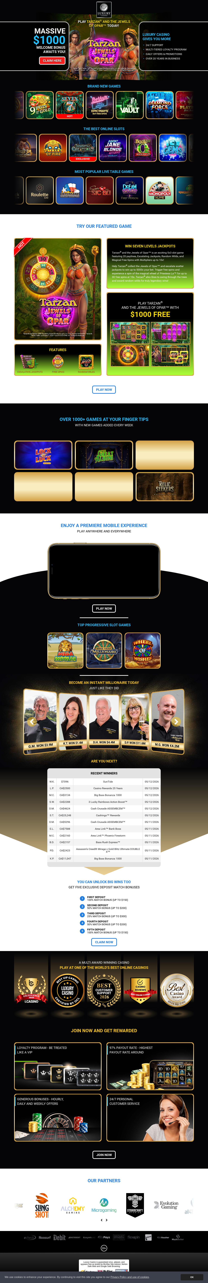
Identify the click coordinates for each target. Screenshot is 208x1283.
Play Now (104, 390)
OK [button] (192, 1277)
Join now (104, 1155)
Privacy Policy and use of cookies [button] (129, 1277)
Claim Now (104, 942)
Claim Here (52, 61)
